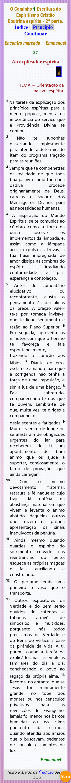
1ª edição (45, 772)
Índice (21, 27)
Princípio (43, 27)
